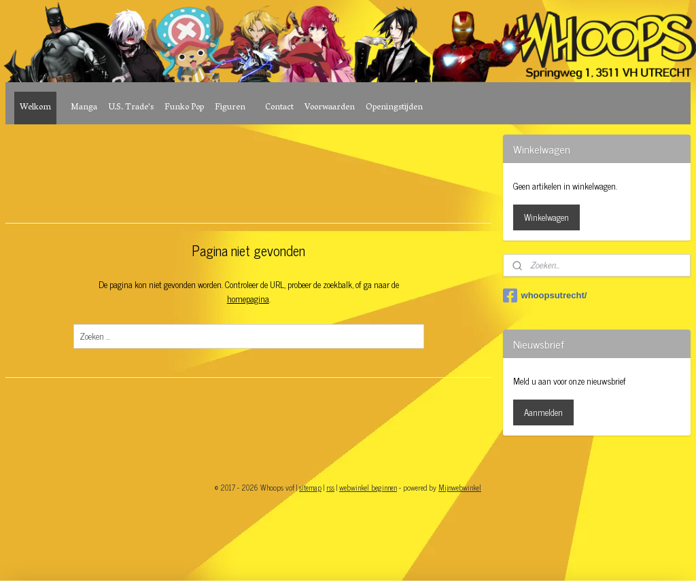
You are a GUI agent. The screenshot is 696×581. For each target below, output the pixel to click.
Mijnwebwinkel (459, 487)
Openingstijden (394, 107)
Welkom (35, 107)
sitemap (310, 487)
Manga (84, 107)
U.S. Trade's (131, 107)
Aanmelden (543, 412)
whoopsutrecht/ (545, 295)
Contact (279, 107)
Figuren (230, 107)
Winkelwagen (546, 217)
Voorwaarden (329, 107)
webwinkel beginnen (368, 487)
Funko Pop (184, 107)
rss (330, 487)
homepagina (248, 299)
